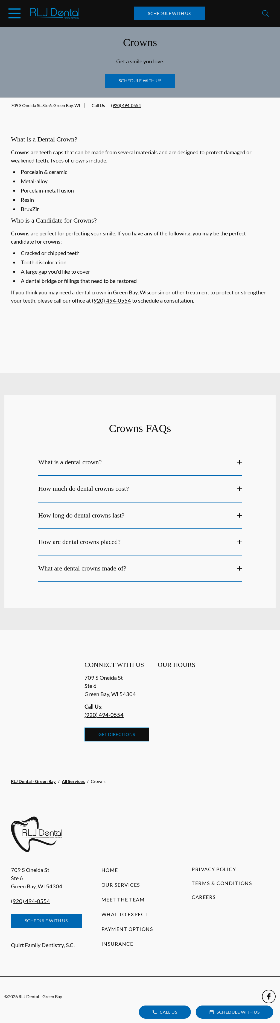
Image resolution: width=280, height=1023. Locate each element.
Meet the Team (123, 900)
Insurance (117, 944)
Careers (204, 897)
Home (109, 870)
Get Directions (116, 734)
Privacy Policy (214, 869)
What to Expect (124, 914)
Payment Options (127, 929)
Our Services (120, 885)
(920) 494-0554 (126, 105)
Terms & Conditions (222, 883)
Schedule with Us (169, 13)
